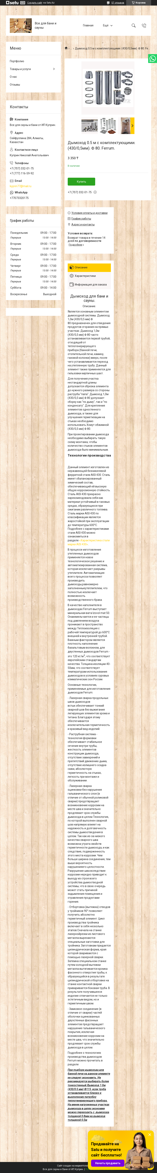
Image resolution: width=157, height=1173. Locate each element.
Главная (88, 25)
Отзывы (15, 84)
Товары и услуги (20, 69)
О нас (13, 76)
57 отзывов (117, 2)
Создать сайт (34, 2)
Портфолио (17, 61)
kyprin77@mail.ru (20, 186)
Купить (81, 181)
